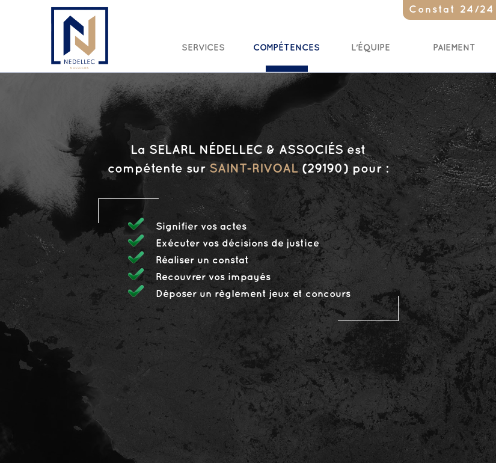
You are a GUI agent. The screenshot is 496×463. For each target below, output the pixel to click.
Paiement (454, 48)
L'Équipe (370, 48)
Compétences (286, 48)
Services (203, 48)
